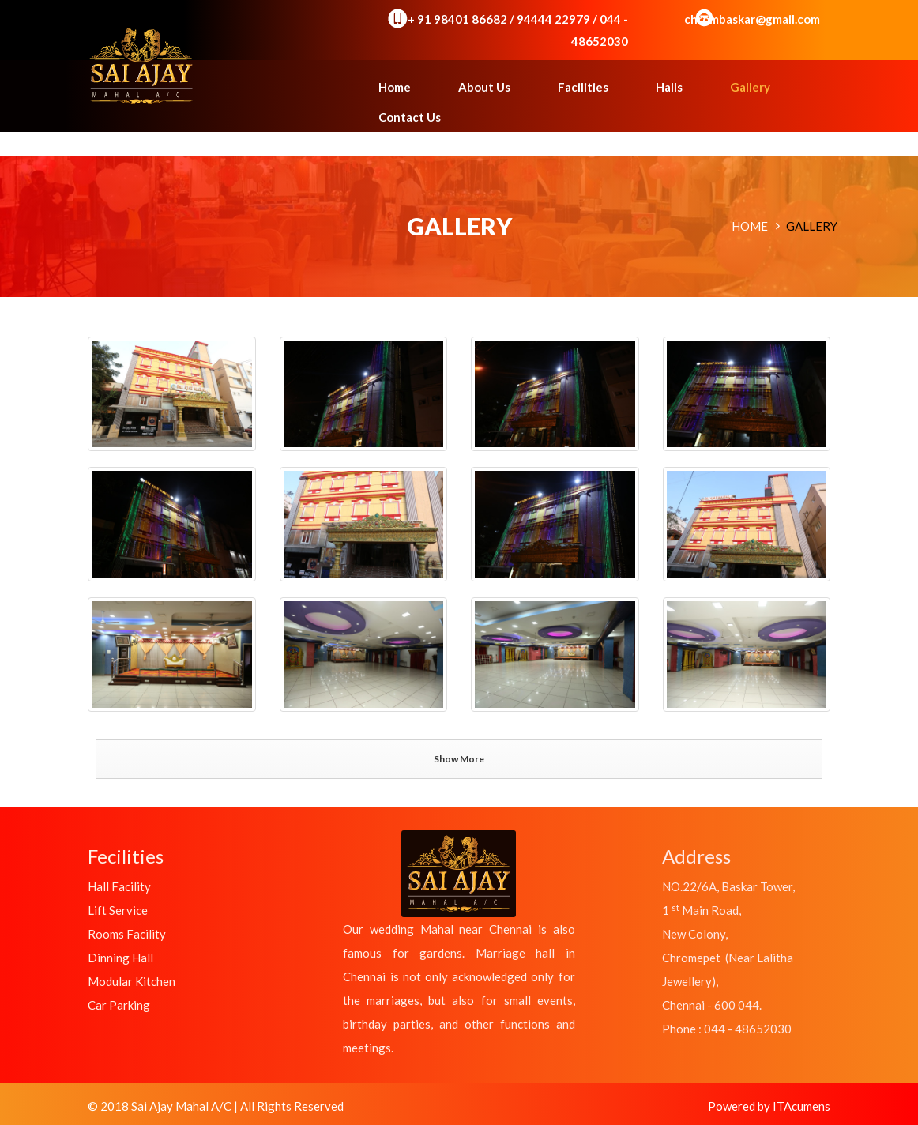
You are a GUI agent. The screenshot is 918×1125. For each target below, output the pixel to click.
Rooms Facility (127, 934)
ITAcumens (801, 1106)
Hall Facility (119, 886)
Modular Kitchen (131, 981)
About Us (484, 87)
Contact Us (409, 117)
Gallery (750, 87)
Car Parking (119, 1005)
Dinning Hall (120, 957)
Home (394, 87)
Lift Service (118, 910)
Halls (669, 87)
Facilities (583, 87)
